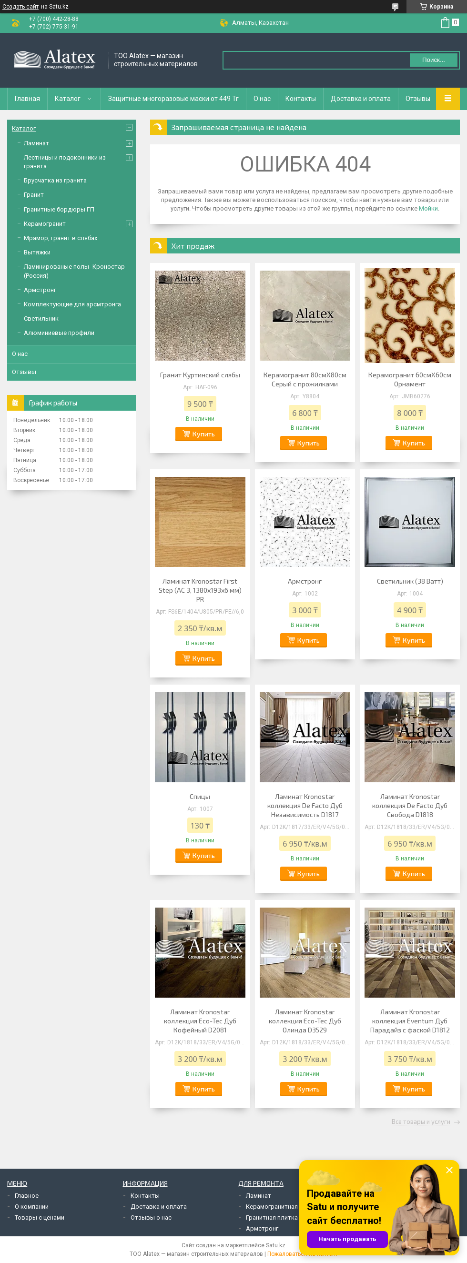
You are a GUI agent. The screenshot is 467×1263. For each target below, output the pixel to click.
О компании (32, 1206)
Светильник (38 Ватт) (410, 581)
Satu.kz (275, 1245)
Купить (204, 434)
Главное (27, 1195)
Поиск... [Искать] (433, 59)
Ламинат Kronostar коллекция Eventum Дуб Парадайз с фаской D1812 (410, 1021)
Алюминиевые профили (59, 332)
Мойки (428, 208)
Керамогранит (45, 223)
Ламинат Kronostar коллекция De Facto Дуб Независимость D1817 (305, 805)
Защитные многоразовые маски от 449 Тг (173, 98)
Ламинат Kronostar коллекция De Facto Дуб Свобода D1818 (409, 805)
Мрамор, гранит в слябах (60, 238)
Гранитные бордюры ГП (59, 209)
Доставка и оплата (361, 98)
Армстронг (305, 581)
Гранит (34, 194)
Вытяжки (37, 252)
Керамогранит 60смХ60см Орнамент (409, 379)
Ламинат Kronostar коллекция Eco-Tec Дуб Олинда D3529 (305, 1021)
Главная (27, 98)
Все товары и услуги (421, 1122)
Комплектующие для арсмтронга (72, 304)
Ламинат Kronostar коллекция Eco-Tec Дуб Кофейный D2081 (200, 1021)
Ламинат (36, 143)
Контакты (300, 98)
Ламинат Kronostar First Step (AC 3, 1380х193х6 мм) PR (200, 590)
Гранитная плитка (272, 1217)
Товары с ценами (39, 1217)
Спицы (200, 796)
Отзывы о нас (151, 1217)
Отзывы (418, 98)
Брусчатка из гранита (55, 180)
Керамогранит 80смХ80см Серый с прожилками (305, 379)
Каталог (68, 98)
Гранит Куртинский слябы (200, 375)
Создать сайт (20, 6)
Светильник (41, 318)
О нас (262, 98)
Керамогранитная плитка (283, 1206)
